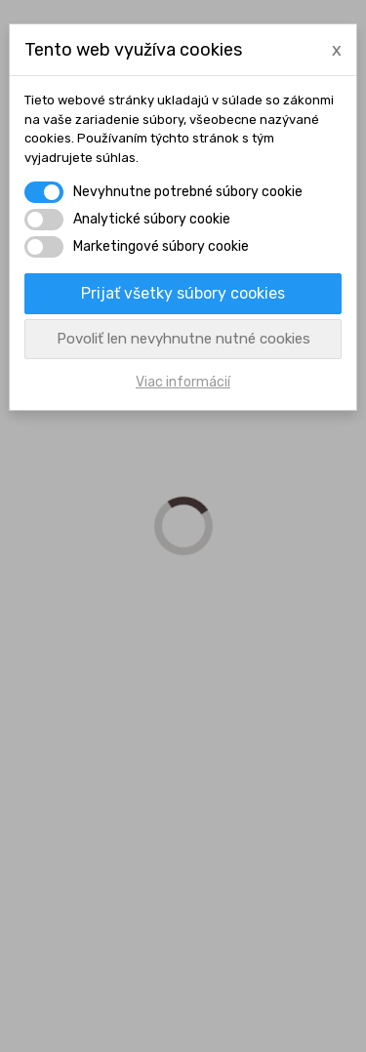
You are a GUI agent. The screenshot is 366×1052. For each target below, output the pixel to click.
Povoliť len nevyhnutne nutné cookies (183, 338)
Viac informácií (183, 382)
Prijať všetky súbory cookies (183, 293)
